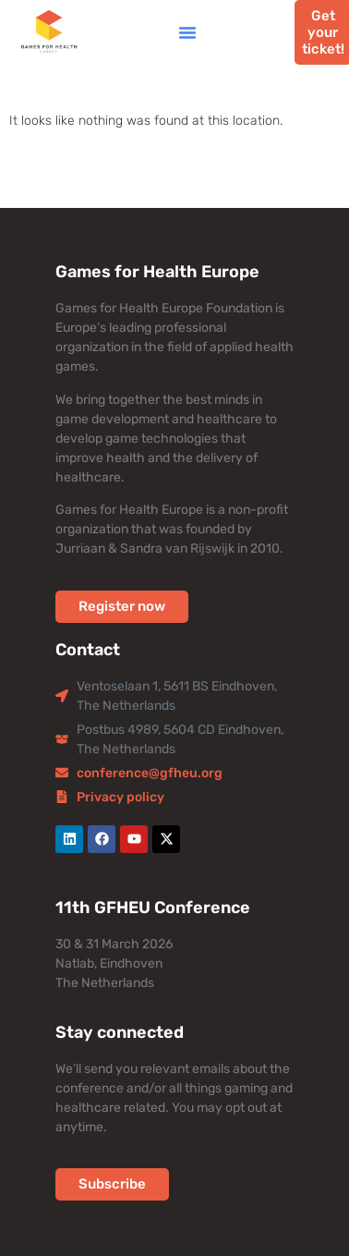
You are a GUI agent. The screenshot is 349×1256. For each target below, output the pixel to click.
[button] (187, 32)
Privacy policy (120, 797)
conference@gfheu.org (150, 773)
